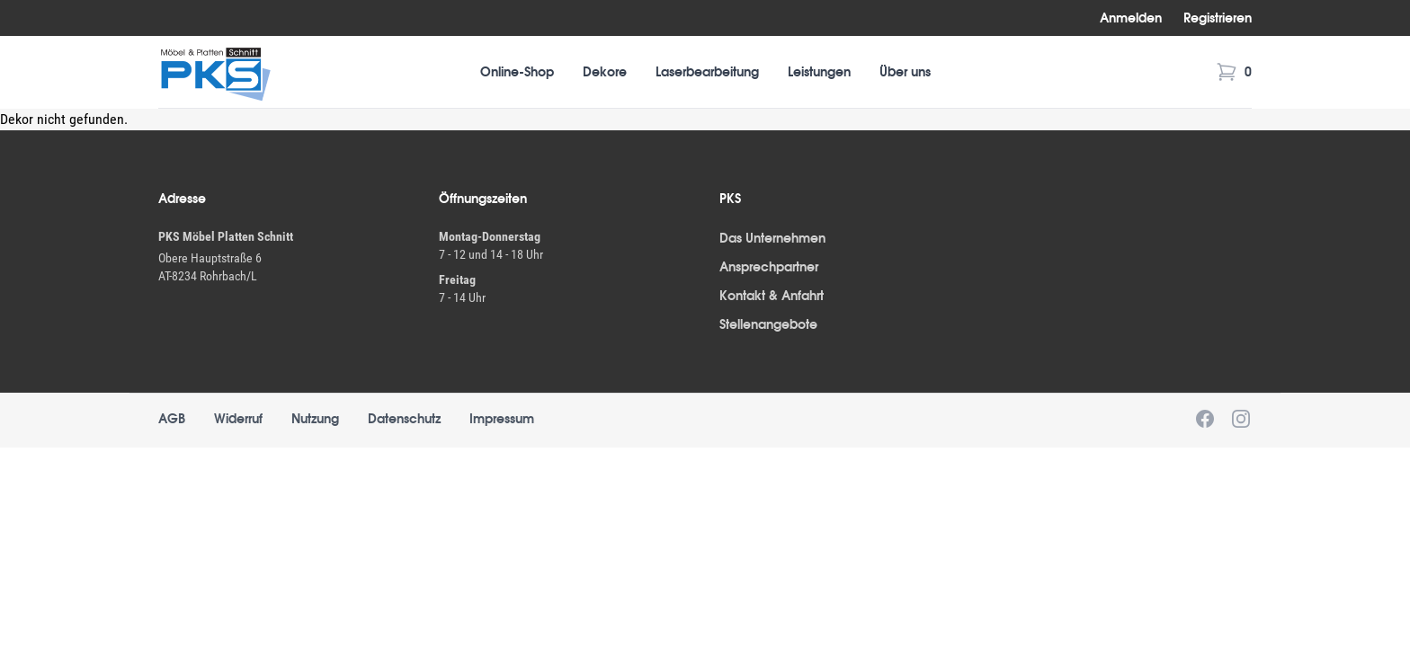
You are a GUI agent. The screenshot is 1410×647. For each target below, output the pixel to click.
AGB (171, 419)
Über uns (905, 72)
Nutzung (315, 419)
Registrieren (1217, 18)
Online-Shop (517, 72)
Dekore (605, 72)
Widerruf (238, 419)
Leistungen (819, 72)
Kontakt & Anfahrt (771, 296)
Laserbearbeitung (707, 72)
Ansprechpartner (768, 267)
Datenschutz (404, 419)
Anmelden (1131, 18)
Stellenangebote (768, 324)
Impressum (501, 419)
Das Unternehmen (772, 238)
